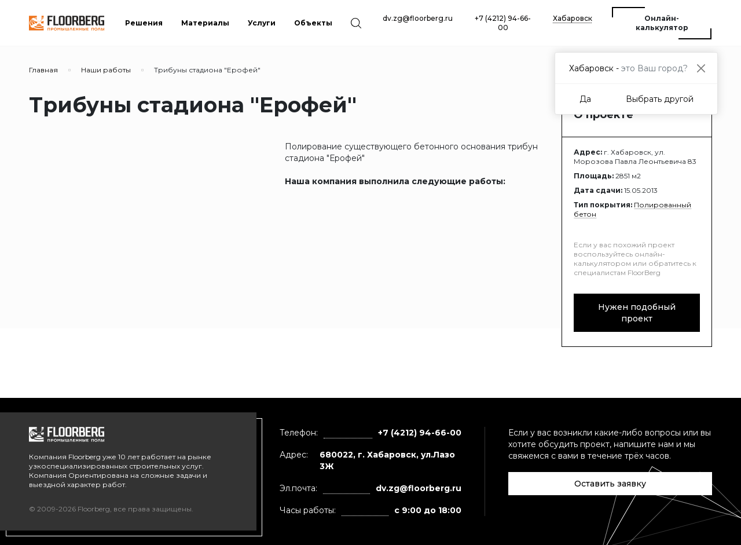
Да (585, 99)
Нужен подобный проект (637, 313)
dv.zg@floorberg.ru (418, 18)
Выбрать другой (660, 99)
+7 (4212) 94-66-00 (503, 23)
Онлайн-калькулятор (662, 23)
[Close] (701, 68)
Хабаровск (572, 18)
